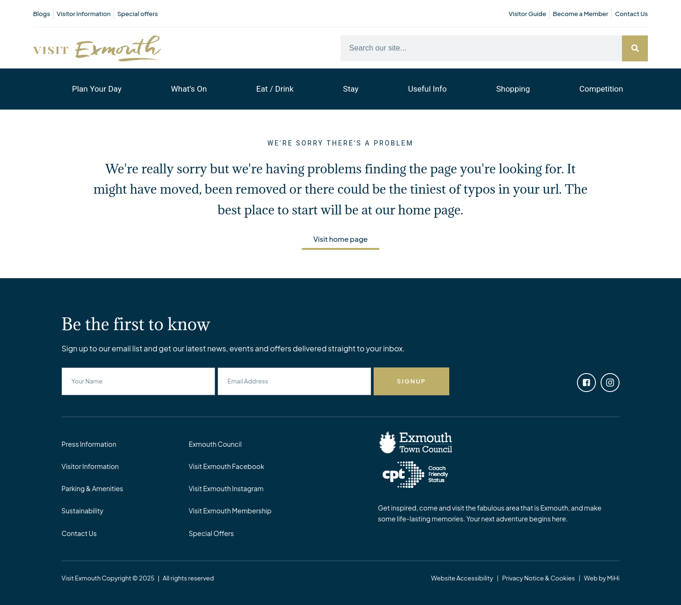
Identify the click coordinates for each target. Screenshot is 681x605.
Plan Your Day (97, 89)
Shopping (513, 89)
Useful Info (427, 89)
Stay (350, 89)
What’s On (189, 89)
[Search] (635, 48)
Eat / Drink (275, 89)
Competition (601, 89)
